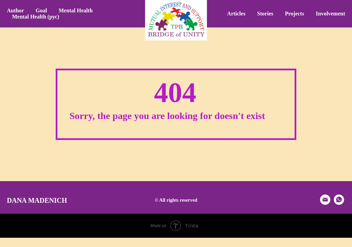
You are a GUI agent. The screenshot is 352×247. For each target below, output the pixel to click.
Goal (41, 10)
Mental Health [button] (76, 10)
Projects (294, 13)
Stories (265, 13)
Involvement (330, 13)
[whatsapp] (339, 203)
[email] (325, 203)
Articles (236, 13)
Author (15, 10)
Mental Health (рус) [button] (35, 17)
